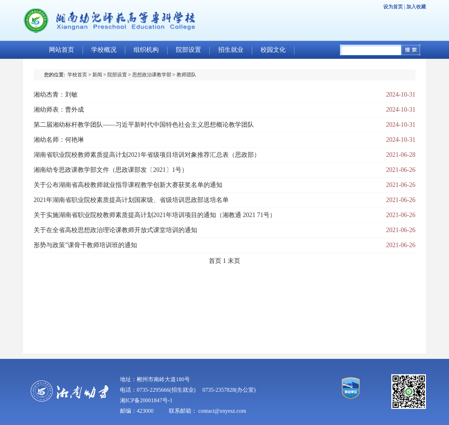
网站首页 (61, 49)
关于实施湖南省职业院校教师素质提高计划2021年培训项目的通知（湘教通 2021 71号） (155, 214)
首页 (215, 260)
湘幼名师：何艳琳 (59, 139)
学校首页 (77, 74)
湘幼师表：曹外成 (59, 109)
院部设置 (117, 74)
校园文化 (273, 49)
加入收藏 (416, 6)
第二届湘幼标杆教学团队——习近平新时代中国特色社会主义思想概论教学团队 (144, 124)
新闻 (97, 74)
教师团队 (186, 74)
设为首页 (393, 6)
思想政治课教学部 (151, 74)
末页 (234, 260)
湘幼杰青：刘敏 (56, 94)
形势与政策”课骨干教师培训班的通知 (85, 245)
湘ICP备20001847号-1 (146, 400)
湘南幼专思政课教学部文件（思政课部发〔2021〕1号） (111, 169)
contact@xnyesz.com (222, 411)
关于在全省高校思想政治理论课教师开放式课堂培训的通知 (115, 230)
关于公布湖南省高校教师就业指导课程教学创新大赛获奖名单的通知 (128, 184)
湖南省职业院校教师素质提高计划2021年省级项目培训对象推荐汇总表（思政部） (147, 154)
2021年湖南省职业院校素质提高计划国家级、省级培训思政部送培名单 (131, 199)
